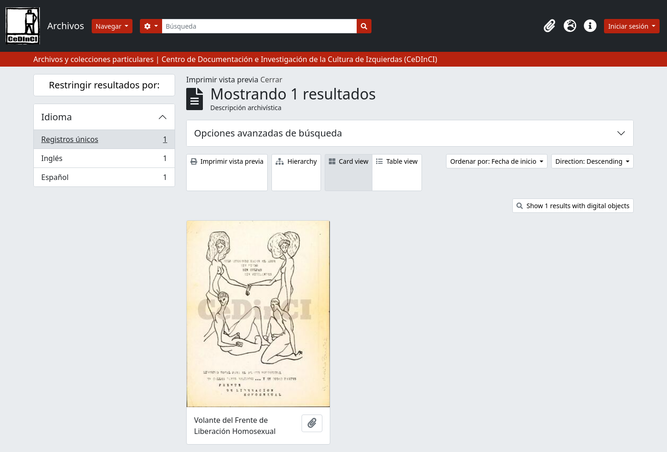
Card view (348, 161)
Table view (396, 161)
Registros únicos (104, 141)
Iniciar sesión (629, 26)
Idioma (56, 117)
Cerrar (271, 79)
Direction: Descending (589, 161)
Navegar (109, 26)
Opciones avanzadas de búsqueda (268, 133)
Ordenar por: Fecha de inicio (494, 161)
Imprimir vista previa (227, 161)
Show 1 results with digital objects (572, 205)
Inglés (104, 160)
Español (104, 179)
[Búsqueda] (260, 26)
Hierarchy (296, 161)
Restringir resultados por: (104, 85)
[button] (549, 26)
